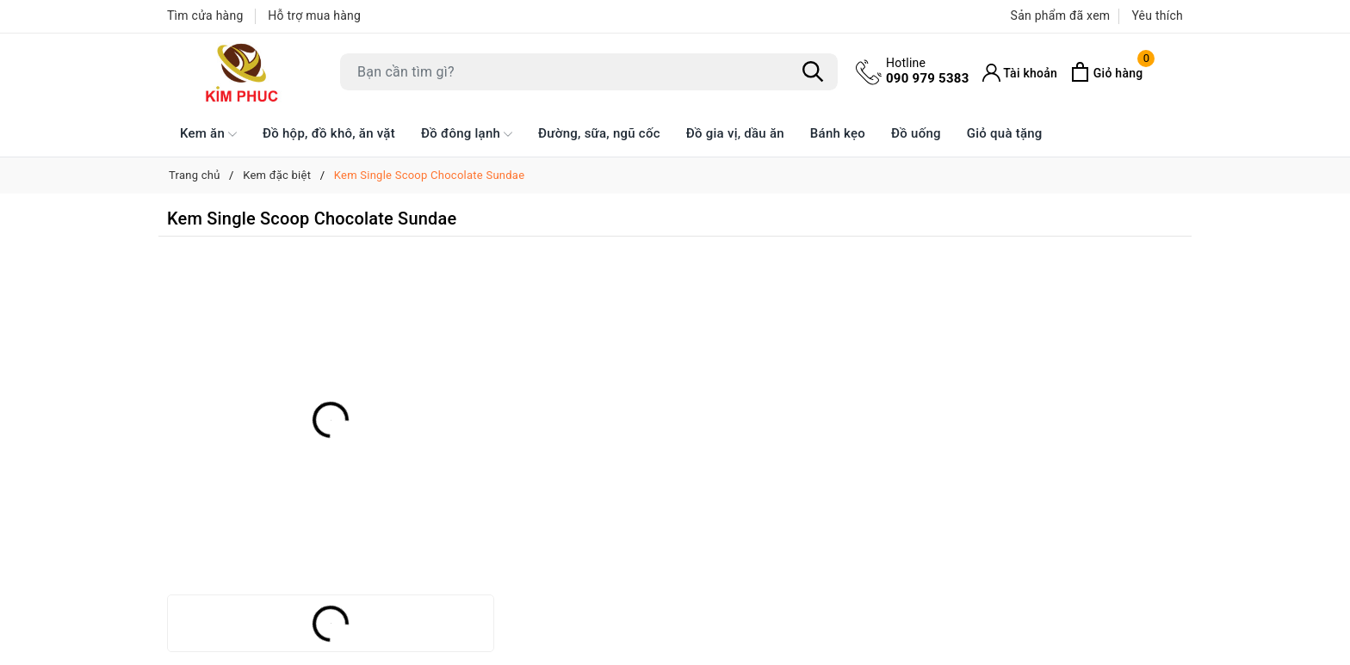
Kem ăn (208, 134)
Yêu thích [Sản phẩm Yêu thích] (1157, 15)
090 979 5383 (927, 70)
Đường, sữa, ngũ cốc (599, 133)
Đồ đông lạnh (466, 134)
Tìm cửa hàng (205, 15)
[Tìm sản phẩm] (589, 71)
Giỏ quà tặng (1005, 133)
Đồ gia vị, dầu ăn (735, 133)
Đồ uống (916, 133)
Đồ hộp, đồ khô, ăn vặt (329, 133)
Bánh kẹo (837, 133)
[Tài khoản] (1020, 73)
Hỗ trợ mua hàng (314, 15)
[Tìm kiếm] (813, 72)
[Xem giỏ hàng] (1106, 72)
